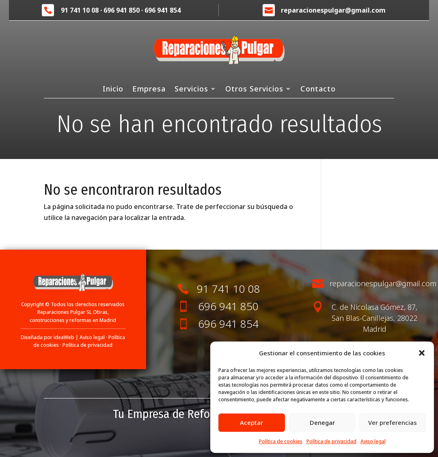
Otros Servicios (254, 90)
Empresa (149, 90)
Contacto (318, 90)
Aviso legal (373, 441)
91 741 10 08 (80, 10)
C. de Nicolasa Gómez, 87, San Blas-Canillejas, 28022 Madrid (374, 318)
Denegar (322, 422)
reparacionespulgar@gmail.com (333, 10)
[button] (422, 353)
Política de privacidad (331, 441)
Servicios (191, 90)
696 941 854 (163, 10)
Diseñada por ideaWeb (47, 337)
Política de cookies (280, 441)
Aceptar (251, 422)
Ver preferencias (392, 422)
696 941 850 (122, 10)
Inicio (113, 90)
